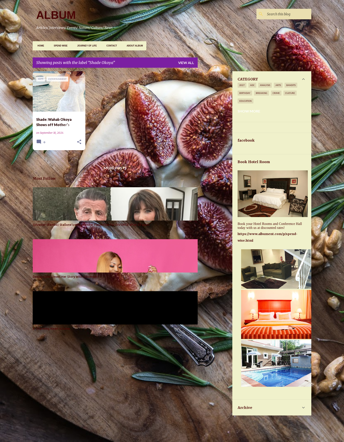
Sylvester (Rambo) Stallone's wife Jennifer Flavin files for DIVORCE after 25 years (91, 224)
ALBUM (56, 15)
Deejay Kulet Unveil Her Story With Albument (65, 276)
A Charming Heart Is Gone (51, 328)
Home (39, 46)
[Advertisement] (272, 102)
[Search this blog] (288, 14)
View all (186, 63)
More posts (115, 168)
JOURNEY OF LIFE (85, 46)
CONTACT (110, 46)
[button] (79, 142)
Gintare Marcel (187, 434)
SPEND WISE (59, 46)
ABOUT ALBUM (133, 46)
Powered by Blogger (172, 423)
